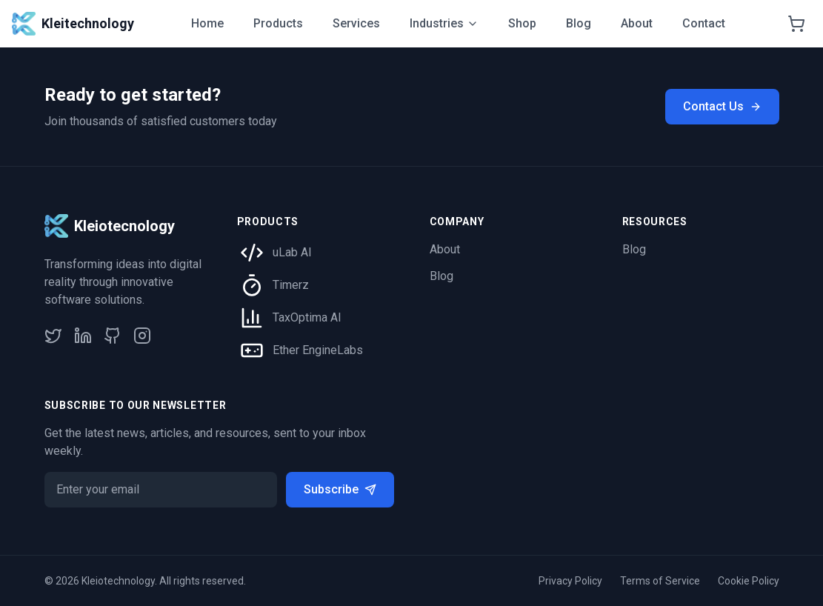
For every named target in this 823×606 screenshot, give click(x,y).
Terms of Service (660, 581)
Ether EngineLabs (318, 350)
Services (356, 23)
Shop (522, 23)
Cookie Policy (748, 581)
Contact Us (722, 106)
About (637, 23)
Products (278, 23)
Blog (578, 23)
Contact (703, 23)
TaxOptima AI (307, 317)
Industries (444, 23)
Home (207, 23)
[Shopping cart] (796, 24)
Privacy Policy (570, 581)
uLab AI (292, 252)
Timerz (291, 285)
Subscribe (340, 489)
